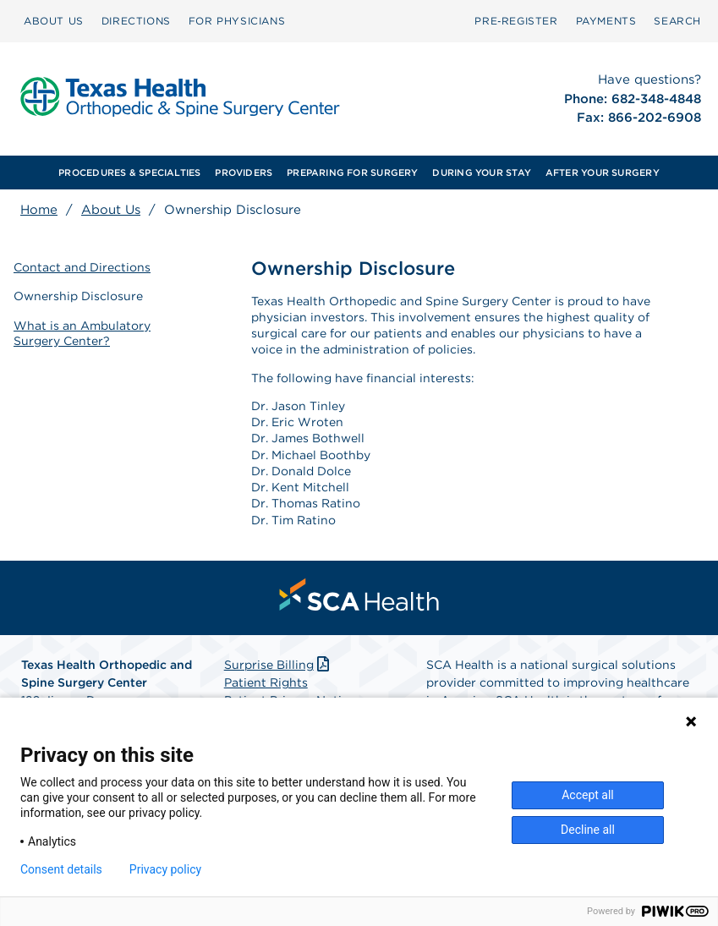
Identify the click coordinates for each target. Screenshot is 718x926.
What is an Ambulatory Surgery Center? (82, 333)
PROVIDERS (243, 172)
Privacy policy (165, 869)
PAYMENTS (606, 20)
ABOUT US (54, 20)
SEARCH (677, 20)
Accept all (588, 795)
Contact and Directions (82, 267)
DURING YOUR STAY (481, 172)
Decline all (588, 829)
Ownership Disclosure (78, 296)
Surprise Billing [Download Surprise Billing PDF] (278, 664)
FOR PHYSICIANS (237, 20)
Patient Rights (266, 682)
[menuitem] (53, 21)
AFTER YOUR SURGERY (602, 172)
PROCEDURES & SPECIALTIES (129, 172)
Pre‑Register (515, 20)
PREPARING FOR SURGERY (353, 172)
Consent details (61, 869)
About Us (110, 209)
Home (39, 209)
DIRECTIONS (136, 20)
